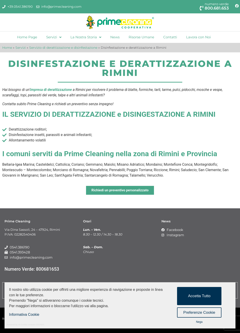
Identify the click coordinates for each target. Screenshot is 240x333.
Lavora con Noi (198, 37)
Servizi (53, 37)
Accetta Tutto (199, 296)
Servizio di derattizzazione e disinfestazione (63, 48)
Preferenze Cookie (199, 312)
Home (7, 48)
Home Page (27, 37)
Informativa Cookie (24, 314)
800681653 (47, 269)
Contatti (170, 37)
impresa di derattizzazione (51, 90)
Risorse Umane (141, 37)
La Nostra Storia (85, 37)
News (115, 37)
